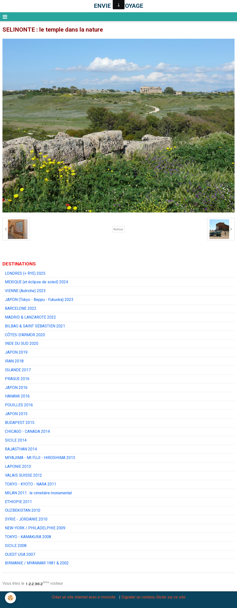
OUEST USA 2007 (20, 554)
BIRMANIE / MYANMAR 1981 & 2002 (37, 563)
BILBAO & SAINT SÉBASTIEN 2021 (35, 326)
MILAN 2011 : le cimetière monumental (38, 493)
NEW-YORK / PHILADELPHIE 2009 (35, 528)
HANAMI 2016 (17, 396)
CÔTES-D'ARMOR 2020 (25, 335)
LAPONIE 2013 (18, 466)
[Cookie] (10, 597)
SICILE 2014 (16, 440)
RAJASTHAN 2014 (21, 449)
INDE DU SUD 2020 (21, 343)
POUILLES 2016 (19, 405)
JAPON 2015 (16, 413)
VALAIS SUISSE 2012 (23, 475)
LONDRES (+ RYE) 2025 (25, 273)
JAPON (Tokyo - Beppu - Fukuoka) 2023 (39, 299)
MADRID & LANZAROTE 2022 (30, 317)
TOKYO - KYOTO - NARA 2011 (30, 484)
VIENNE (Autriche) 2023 (25, 290)
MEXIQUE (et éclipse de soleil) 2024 (36, 282)
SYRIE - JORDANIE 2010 (26, 519)
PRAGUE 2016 (17, 378)
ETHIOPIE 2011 (18, 501)
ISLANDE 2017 (18, 370)
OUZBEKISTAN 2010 (22, 510)
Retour (118, 229)
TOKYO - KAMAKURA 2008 (28, 536)
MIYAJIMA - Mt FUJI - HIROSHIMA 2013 (40, 457)
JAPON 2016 (16, 387)
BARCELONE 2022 (20, 308)
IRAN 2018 (14, 361)
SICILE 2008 (16, 545)
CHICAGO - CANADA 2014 (27, 431)
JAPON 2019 (16, 352)
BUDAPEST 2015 (19, 422)
